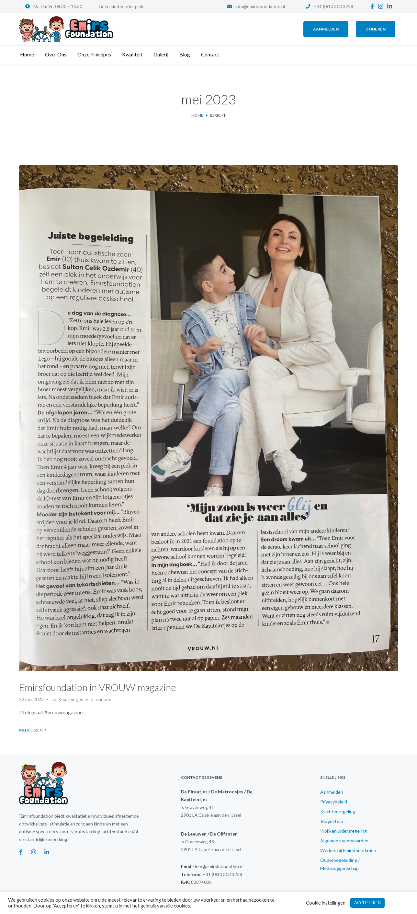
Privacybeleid (333, 801)
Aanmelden (331, 792)
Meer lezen (30, 730)
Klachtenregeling (337, 811)
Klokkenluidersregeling (343, 831)
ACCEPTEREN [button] (367, 902)
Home (197, 115)
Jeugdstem (331, 821)
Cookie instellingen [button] (325, 903)
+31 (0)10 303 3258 (333, 6)
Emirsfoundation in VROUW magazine (97, 687)
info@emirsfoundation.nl (260, 6)
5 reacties (101, 699)
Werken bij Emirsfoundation (348, 850)
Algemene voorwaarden (344, 840)
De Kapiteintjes (67, 699)
